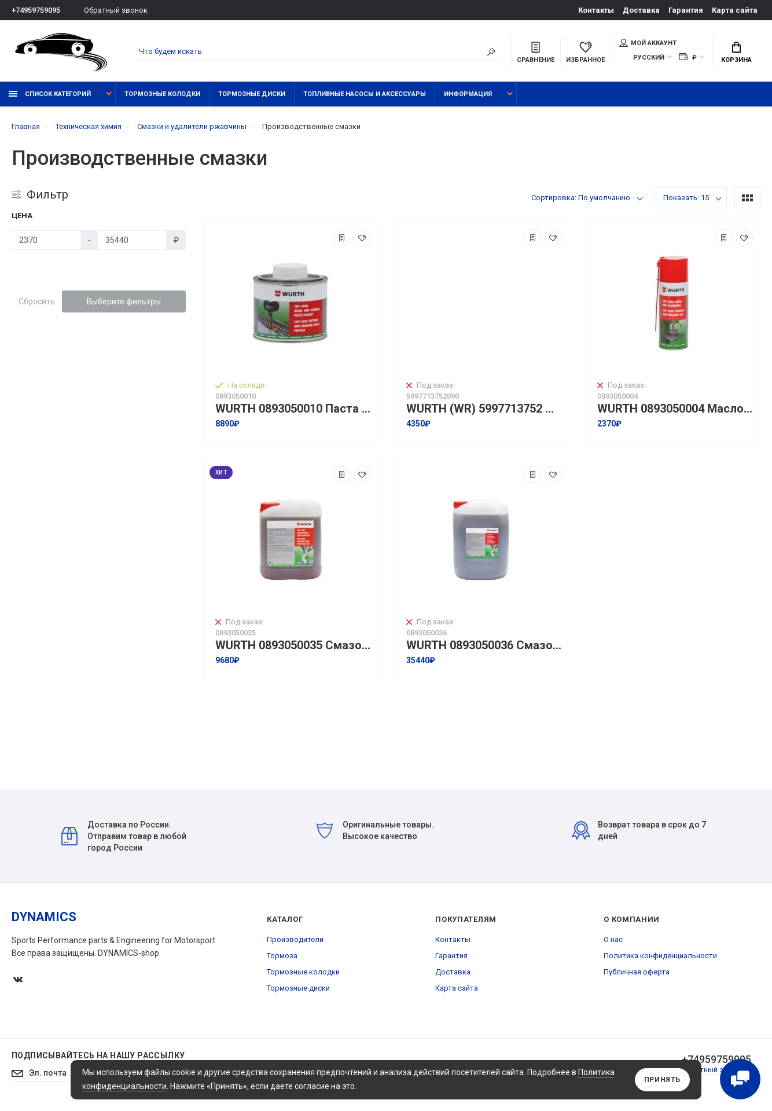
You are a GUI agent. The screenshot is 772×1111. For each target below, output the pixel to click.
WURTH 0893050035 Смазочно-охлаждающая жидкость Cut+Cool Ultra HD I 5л (293, 645)
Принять (662, 1080)
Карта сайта (735, 10)
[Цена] (46, 240)
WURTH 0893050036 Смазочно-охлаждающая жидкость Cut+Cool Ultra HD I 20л (484, 645)
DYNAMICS (44, 917)
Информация (468, 94)
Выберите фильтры (124, 301)
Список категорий (50, 94)
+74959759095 (36, 10)
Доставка (641, 10)
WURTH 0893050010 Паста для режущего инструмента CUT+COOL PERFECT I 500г (293, 408)
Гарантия (685, 10)
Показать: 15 (686, 197)
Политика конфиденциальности (660, 955)
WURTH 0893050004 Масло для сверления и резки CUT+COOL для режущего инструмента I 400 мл (675, 408)
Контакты (596, 10)
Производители (295, 939)
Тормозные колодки (162, 94)
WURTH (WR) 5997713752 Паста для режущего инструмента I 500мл (484, 408)
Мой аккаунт (648, 43)
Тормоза (282, 955)
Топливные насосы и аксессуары (364, 94)
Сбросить (37, 301)
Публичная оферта (637, 971)
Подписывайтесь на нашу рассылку (98, 1055)
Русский (648, 57)
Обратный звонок (116, 10)
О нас (613, 939)
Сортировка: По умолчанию (580, 197)
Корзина (736, 53)
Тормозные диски (251, 94)
